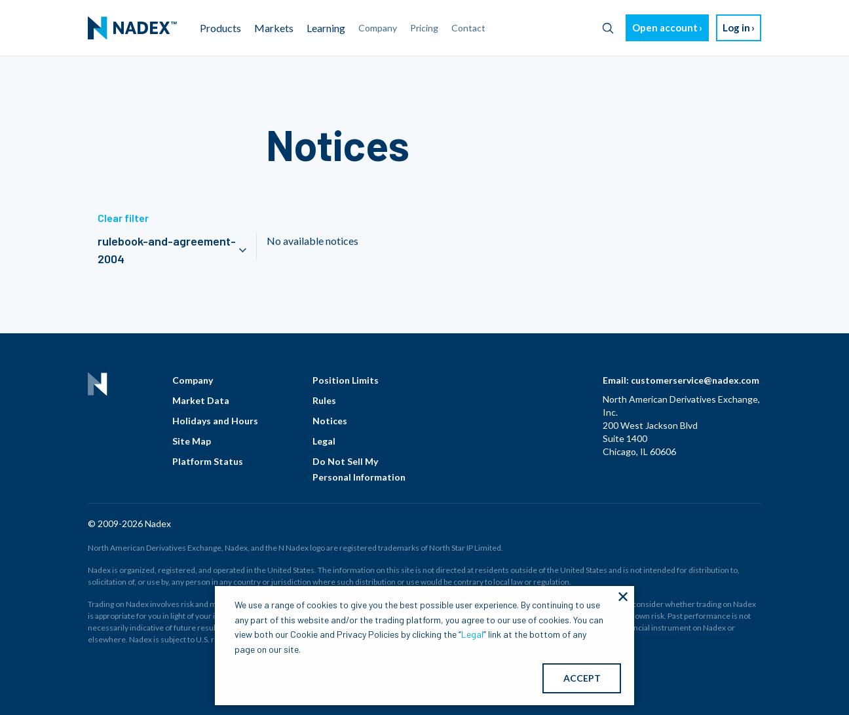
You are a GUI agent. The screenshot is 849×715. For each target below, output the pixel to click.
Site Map (191, 441)
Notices (329, 420)
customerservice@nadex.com (695, 380)
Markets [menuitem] (273, 28)
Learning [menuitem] (326, 28)
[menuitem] (132, 28)
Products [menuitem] (220, 28)
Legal (323, 441)
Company (192, 380)
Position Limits (345, 380)
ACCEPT (582, 678)
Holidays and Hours (215, 420)
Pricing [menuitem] (424, 27)
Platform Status (207, 461)
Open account (665, 27)
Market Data (200, 400)
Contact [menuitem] (468, 27)
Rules (324, 400)
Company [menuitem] (377, 27)
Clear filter (123, 217)
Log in (736, 27)
